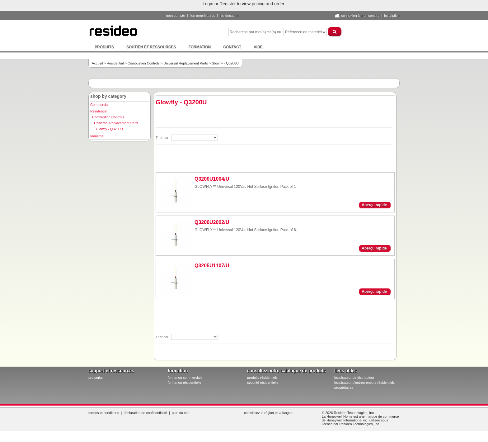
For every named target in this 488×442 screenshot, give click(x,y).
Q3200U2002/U (212, 222)
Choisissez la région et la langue (268, 413)
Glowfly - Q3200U (109, 129)
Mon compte (175, 15)
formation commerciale (185, 377)
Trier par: (163, 138)
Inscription (392, 15)
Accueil (97, 63)
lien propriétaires (202, 15)
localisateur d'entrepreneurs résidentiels (364, 382)
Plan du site (180, 413)
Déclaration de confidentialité (145, 413)
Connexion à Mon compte (360, 15)
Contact (232, 47)
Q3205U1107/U (212, 265)
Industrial (97, 136)
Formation (199, 47)
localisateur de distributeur (354, 377)
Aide (258, 47)
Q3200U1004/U (212, 179)
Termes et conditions (103, 413)
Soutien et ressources (151, 47)
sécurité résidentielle (262, 382)
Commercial (99, 105)
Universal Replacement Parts (185, 63)
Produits (104, 47)
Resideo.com (229, 15)
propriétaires (343, 387)
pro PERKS (95, 377)
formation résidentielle (184, 382)
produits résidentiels (262, 377)
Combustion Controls (144, 63)
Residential (115, 63)
